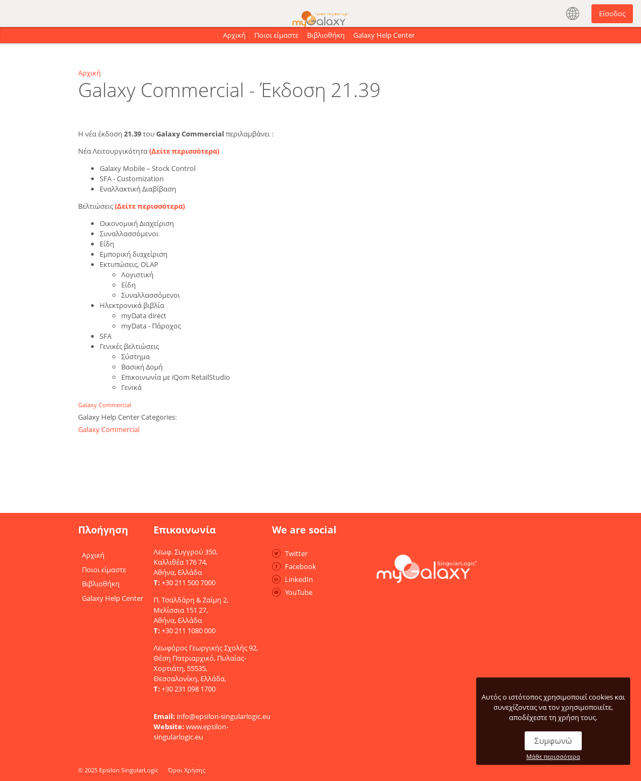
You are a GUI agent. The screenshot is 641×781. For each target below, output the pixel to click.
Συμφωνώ (553, 740)
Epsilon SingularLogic (128, 770)
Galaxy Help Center (384, 35)
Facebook (300, 566)
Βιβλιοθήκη (326, 35)
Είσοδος (612, 13)
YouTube (298, 592)
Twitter (296, 553)
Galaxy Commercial (104, 405)
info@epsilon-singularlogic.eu (223, 716)
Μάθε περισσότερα (553, 756)
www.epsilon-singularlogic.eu (191, 732)
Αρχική (234, 35)
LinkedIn (299, 579)
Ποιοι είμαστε (276, 35)
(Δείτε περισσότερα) (184, 151)
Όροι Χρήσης (186, 770)
